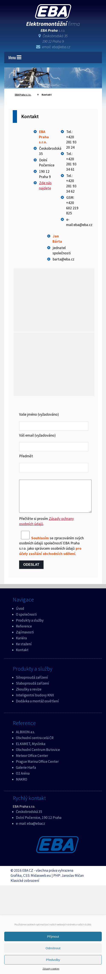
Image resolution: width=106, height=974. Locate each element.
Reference (24, 632)
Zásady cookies (50, 968)
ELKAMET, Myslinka (30, 750)
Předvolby (53, 960)
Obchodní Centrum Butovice (38, 756)
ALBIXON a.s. (25, 738)
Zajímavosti (25, 638)
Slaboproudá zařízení (32, 689)
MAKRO (21, 785)
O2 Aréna (23, 779)
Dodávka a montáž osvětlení (37, 707)
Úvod (20, 614)
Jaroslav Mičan (72, 881)
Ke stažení (24, 650)
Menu (14, 57)
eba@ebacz (36, 829)
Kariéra (21, 644)
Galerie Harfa (26, 773)
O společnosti (26, 620)
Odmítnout (52, 948)
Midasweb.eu (41, 881)
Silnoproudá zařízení (32, 683)
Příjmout (53, 936)
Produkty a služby (30, 626)
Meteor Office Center (32, 762)
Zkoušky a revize (28, 695)
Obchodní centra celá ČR (35, 744)
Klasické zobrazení (25, 887)
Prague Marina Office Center (37, 768)
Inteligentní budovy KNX (35, 701)
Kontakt (22, 656)
